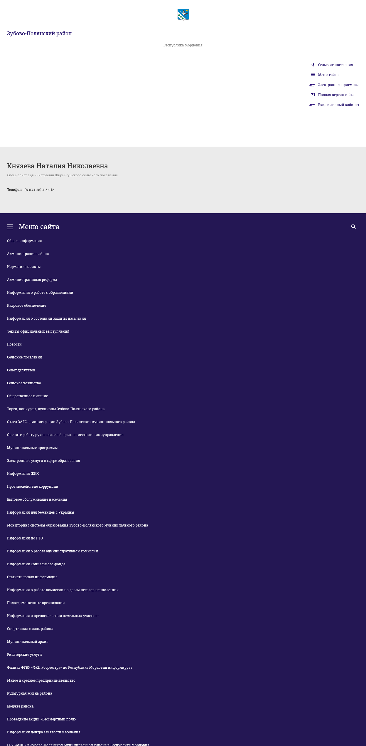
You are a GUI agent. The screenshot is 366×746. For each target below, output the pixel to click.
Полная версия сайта (336, 95)
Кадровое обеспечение (26, 306)
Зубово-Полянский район (39, 33)
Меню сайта (328, 75)
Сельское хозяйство (24, 383)
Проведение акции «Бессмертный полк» (42, 719)
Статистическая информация (32, 577)
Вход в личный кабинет (338, 105)
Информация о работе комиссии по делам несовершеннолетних (63, 590)
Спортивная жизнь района (30, 629)
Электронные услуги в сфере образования (43, 461)
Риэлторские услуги (24, 655)
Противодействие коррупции (32, 487)
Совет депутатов (21, 370)
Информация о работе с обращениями (40, 293)
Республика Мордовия (183, 45)
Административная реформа (32, 280)
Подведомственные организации (36, 603)
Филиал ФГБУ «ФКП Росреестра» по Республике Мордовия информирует (69, 667)
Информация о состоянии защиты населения (46, 318)
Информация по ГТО (25, 538)
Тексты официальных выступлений (38, 331)
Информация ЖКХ (23, 474)
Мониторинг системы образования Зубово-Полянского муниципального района (77, 525)
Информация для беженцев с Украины (40, 512)
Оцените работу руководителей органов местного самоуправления (65, 435)
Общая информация (24, 241)
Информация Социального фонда (36, 564)
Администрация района (28, 254)
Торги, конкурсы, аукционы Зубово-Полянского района (55, 409)
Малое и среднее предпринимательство (41, 680)
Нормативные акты (24, 267)
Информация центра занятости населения (43, 732)
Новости (14, 344)
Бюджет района (20, 706)
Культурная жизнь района (29, 693)
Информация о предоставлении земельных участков (53, 616)
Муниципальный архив (27, 642)
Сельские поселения (335, 65)
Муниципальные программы (32, 448)
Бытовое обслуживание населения (37, 499)
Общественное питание (27, 396)
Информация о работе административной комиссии (52, 551)
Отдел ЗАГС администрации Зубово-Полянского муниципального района (71, 422)
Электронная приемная (338, 85)
